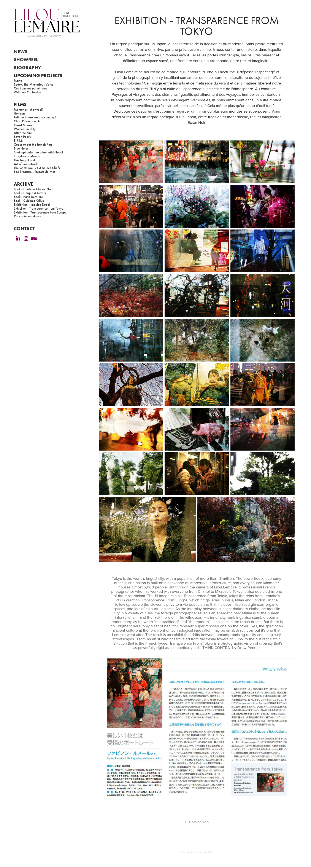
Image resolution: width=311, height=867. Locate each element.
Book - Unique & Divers (30, 193)
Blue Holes (21, 148)
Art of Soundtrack (26, 164)
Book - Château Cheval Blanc (34, 189)
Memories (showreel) (28, 109)
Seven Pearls (23, 137)
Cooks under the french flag (33, 144)
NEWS (20, 51)
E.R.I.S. (19, 141)
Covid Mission (23, 125)
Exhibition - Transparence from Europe (40, 212)
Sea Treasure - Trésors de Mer (34, 172)
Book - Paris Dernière (28, 197)
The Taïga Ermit (24, 160)
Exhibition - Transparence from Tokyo (38, 208)
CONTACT (24, 228)
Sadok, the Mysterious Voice (34, 84)
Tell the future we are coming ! (35, 117)
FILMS (20, 104)
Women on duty (25, 129)
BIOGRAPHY (27, 67)
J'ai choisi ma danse (27, 216)
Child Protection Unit (28, 121)
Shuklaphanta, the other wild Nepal (38, 152)
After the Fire (23, 133)
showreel (26, 59)
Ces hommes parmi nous (30, 88)
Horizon (19, 113)
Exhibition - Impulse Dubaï (32, 204)
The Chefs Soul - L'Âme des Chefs (37, 168)
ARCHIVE (23, 184)
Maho (18, 80)
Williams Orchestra (27, 92)
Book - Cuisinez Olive (29, 201)
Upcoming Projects (38, 75)
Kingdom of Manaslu (28, 156)
